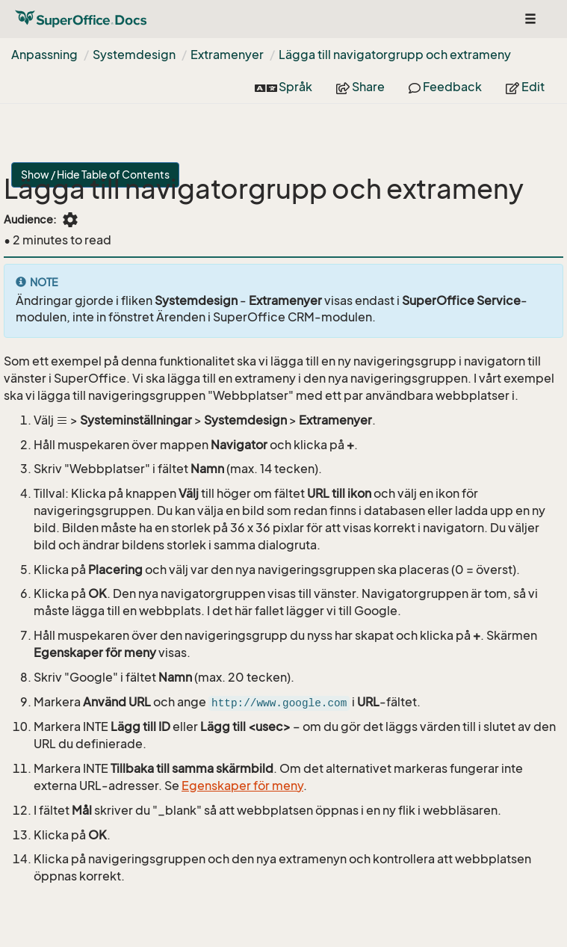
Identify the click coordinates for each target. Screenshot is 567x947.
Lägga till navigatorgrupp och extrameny (395, 54)
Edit (525, 86)
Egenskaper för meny (242, 785)
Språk (283, 86)
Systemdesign (134, 54)
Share (360, 86)
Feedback (445, 86)
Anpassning (44, 54)
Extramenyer (227, 54)
